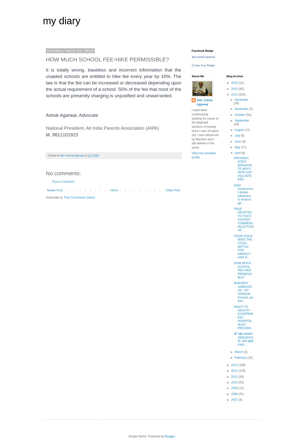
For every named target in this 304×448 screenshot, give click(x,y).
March (239, 352)
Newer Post (54, 190)
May (238, 147)
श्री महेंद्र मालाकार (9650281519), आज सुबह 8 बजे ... (243, 339)
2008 (235, 394)
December (241, 99)
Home (114, 190)
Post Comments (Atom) (79, 197)
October (240, 115)
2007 (235, 399)
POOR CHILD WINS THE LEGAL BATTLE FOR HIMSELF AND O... (243, 246)
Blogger (170, 436)
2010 (235, 382)
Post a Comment (63, 181)
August (240, 130)
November (242, 109)
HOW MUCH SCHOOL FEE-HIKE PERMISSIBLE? (243, 270)
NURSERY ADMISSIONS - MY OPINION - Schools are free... (243, 292)
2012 (235, 371)
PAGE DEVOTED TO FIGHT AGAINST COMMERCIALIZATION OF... (243, 219)
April (238, 153)
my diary (61, 20)
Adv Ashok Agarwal (203, 56)
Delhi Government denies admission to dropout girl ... (243, 194)
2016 (235, 83)
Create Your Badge (203, 65)
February (241, 357)
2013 (235, 365)
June (238, 141)
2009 (235, 388)
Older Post (173, 190)
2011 (235, 376)
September (242, 120)
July (238, 135)
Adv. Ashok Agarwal (205, 102)
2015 (235, 89)
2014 (235, 94)
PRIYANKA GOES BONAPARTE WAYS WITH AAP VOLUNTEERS (243, 168)
